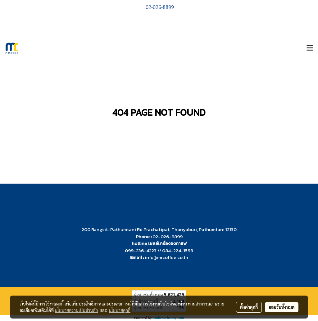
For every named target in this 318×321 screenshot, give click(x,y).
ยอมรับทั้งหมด (282, 307)
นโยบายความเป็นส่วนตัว (76, 310)
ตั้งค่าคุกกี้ (249, 307)
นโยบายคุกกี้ (119, 310)
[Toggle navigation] (310, 48)
